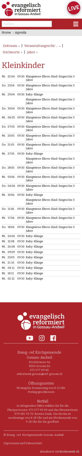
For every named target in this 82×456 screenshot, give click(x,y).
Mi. (4, 76)
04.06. (12, 185)
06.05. (12, 117)
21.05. (11, 144)
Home (6, 32)
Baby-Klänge (34, 94)
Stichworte (11, 52)
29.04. (11, 94)
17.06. (11, 217)
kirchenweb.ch (69, 451)
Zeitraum (10, 46)
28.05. (11, 167)
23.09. (11, 257)
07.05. (11, 126)
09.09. (11, 252)
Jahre (31, 52)
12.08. (11, 241)
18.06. (11, 227)
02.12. (11, 278)
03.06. (11, 176)
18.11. (11, 273)
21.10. (11, 262)
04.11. (11, 267)
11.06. (11, 208)
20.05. (11, 135)
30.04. (11, 108)
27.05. (11, 153)
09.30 (20, 76)
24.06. (12, 236)
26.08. (11, 246)
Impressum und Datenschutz (22, 443)
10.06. (11, 194)
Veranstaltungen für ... (41, 46)
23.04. (11, 85)
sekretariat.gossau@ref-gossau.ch (39, 374)
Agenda (20, 32)
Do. (4, 85)
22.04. (11, 76)
